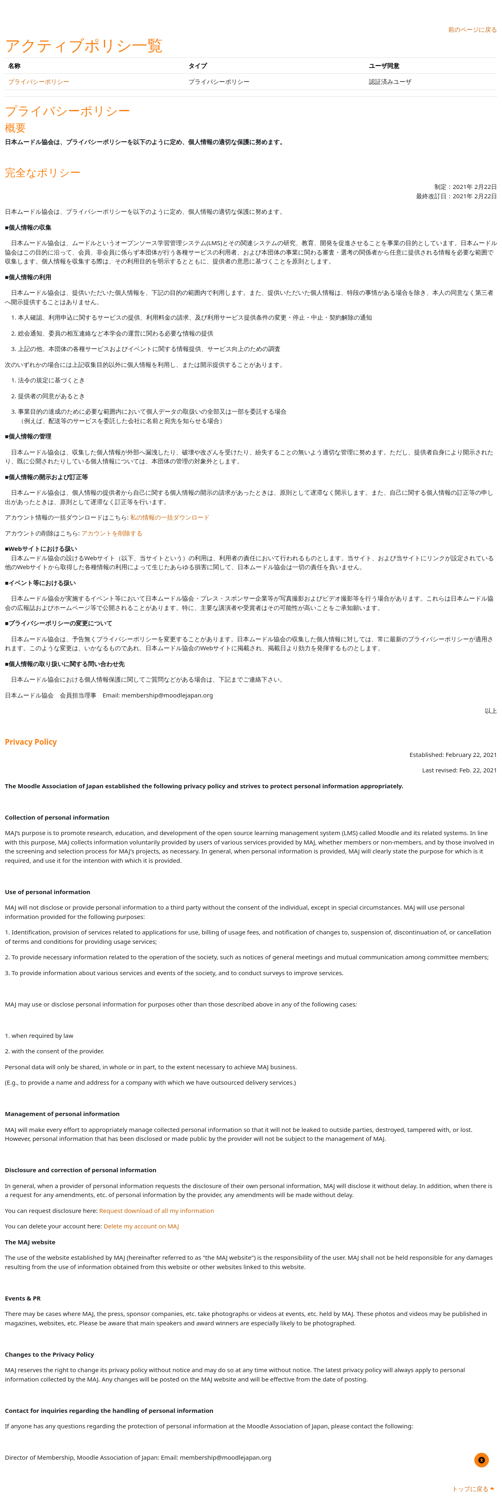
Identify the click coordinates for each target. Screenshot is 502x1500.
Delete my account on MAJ (141, 1226)
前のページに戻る (472, 29)
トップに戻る (473, 1489)
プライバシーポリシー (38, 81)
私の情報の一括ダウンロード (170, 517)
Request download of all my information (156, 1210)
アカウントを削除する (111, 533)
